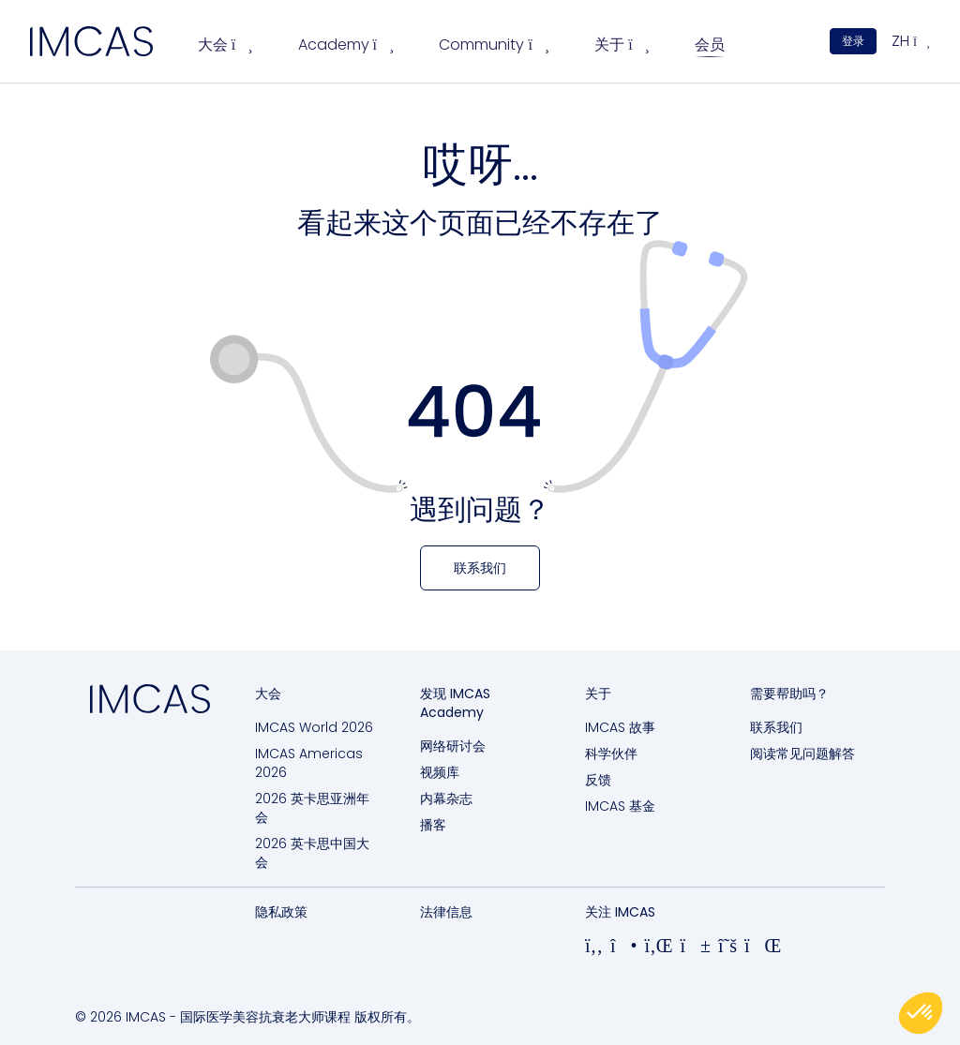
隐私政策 (281, 912)
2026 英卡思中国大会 (312, 853)
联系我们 (776, 727)
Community (494, 44)
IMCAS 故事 (620, 727)
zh (911, 41)
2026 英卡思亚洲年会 (312, 808)
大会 (225, 44)
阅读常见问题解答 (802, 753)
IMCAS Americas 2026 (309, 763)
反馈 (598, 779)
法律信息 (446, 912)
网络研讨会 (453, 746)
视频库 (439, 772)
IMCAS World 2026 (314, 727)
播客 (433, 824)
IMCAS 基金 (620, 806)
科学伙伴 (611, 753)
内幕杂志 (446, 798)
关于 (622, 44)
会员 (710, 44)
